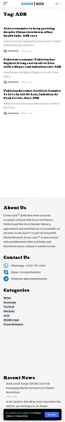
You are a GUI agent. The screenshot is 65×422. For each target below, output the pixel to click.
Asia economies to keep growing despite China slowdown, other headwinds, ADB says (29, 32)
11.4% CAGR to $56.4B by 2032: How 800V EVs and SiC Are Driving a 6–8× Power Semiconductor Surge (33, 406)
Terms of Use (21, 416)
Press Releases (13, 324)
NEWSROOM (13, 51)
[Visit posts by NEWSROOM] (5, 51)
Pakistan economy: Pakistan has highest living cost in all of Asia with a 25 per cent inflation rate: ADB (32, 63)
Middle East (11, 320)
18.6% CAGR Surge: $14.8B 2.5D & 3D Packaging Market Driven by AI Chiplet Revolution (30, 388)
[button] (52, 414)
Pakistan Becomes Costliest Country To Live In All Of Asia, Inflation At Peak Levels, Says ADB (32, 94)
